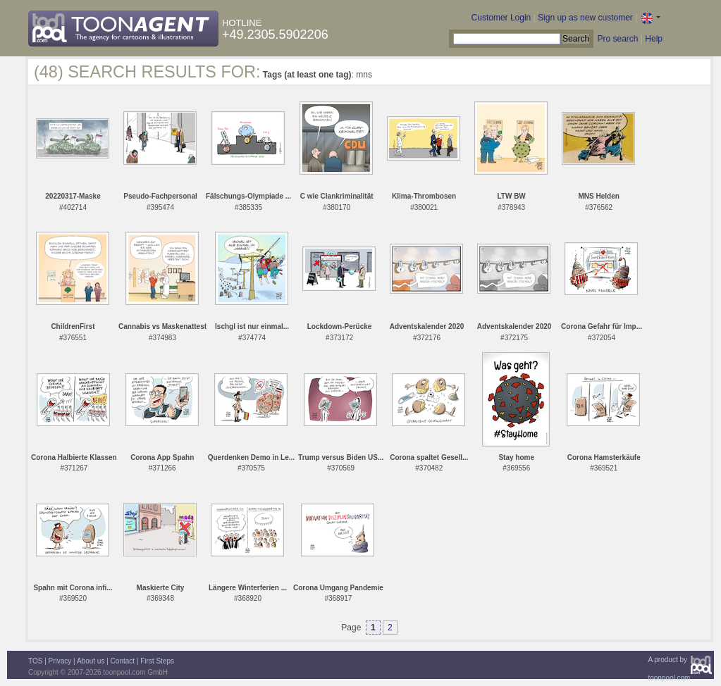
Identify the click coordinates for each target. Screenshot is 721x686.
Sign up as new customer (585, 18)
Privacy (60, 661)
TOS (35, 661)
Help (654, 39)
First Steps (157, 661)
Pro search (617, 39)
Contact (123, 661)
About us (90, 661)
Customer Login (501, 18)
